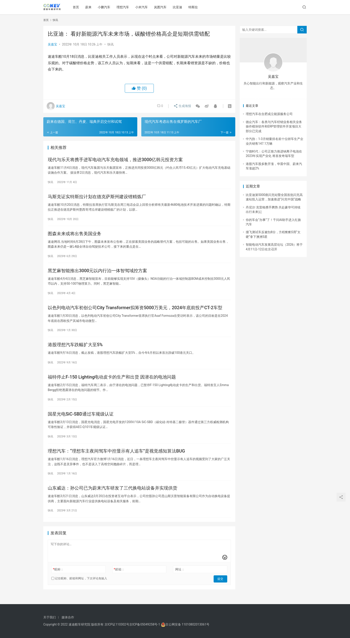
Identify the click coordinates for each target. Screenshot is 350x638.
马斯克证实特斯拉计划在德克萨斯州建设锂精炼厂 (97, 197)
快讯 (110, 44)
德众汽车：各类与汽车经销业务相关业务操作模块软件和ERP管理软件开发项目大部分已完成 (274, 126)
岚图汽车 (161, 7)
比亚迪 (178, 7)
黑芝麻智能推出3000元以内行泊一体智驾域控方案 (97, 273)
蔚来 (89, 7)
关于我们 (49, 617)
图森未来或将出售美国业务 (74, 235)
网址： (180, 576)
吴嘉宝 (52, 44)
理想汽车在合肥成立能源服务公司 (269, 114)
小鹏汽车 (105, 7)
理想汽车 (123, 7)
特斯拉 (194, 7)
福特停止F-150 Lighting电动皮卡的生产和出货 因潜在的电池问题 (112, 381)
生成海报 (181, 106)
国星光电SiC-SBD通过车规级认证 (81, 419)
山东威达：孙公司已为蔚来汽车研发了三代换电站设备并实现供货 (112, 494)
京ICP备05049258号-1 (145, 624)
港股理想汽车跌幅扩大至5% (75, 348)
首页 (77, 7)
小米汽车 (142, 7)
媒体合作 (68, 617)
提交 (221, 585)
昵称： (58, 576)
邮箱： (119, 576)
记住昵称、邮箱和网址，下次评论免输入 (79, 585)
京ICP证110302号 (116, 624)
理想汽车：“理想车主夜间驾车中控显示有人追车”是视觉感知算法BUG (116, 456)
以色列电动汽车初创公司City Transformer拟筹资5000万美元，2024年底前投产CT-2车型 (135, 310)
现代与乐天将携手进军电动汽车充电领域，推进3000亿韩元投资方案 (115, 160)
